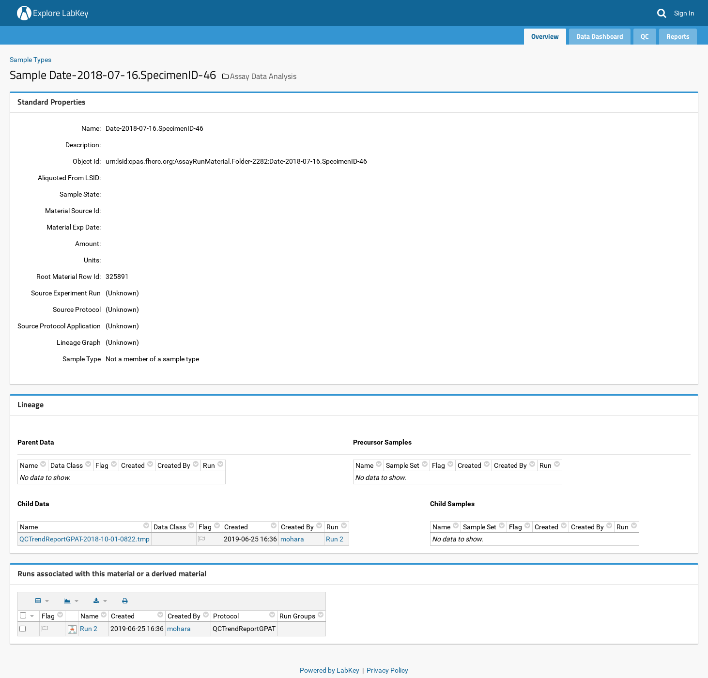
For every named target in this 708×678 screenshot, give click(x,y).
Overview (545, 36)
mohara (292, 539)
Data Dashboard (599, 36)
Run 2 (334, 539)
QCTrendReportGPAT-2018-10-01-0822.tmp (84, 539)
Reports (678, 36)
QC (645, 36)
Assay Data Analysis (263, 76)
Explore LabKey (61, 12)
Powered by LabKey (329, 670)
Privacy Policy (387, 670)
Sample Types (30, 59)
